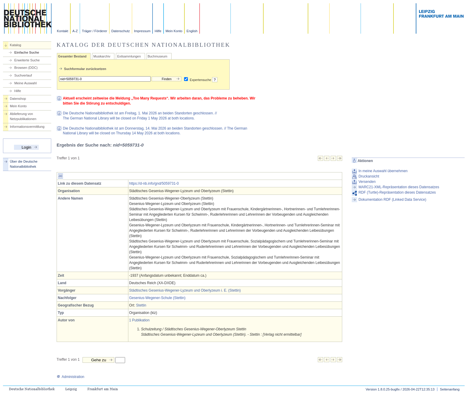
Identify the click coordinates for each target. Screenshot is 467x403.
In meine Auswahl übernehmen (383, 171)
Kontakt (62, 31)
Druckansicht (369, 176)
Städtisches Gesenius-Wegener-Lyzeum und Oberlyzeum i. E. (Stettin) (185, 290)
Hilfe (158, 31)
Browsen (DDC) (26, 67)
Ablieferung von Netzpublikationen (23, 116)
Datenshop (18, 98)
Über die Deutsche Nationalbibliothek (24, 164)
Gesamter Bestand (72, 56)
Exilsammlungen (129, 56)
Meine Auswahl (25, 83)
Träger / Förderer (94, 31)
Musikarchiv (101, 56)
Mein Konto (174, 31)
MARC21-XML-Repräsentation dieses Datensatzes (399, 187)
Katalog (15, 45)
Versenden (367, 182)
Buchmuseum (157, 56)
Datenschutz (120, 31)
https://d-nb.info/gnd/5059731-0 (154, 183)
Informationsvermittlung (27, 126)
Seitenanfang (450, 389)
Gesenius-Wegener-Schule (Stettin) (157, 298)
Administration (70, 377)
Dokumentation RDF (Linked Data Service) (392, 199)
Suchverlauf (23, 75)
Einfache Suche (26, 52)
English (191, 31)
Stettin (141, 305)
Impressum (142, 31)
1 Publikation (139, 320)
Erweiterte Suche (27, 60)
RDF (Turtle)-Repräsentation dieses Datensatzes (397, 192)
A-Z (75, 31)
